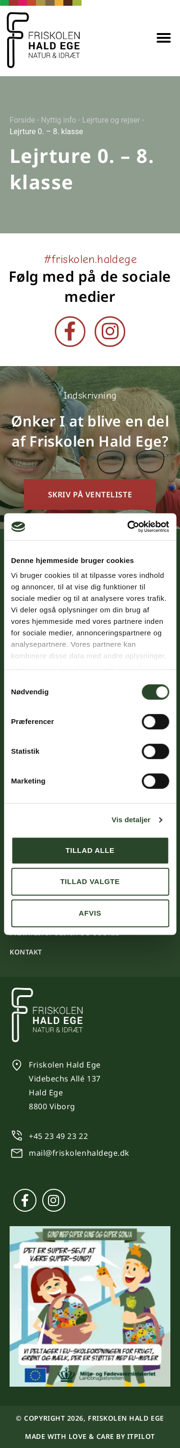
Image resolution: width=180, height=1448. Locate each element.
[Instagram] (110, 331)
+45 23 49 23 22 (58, 1136)
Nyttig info (58, 120)
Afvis (90, 913)
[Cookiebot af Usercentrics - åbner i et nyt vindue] (128, 526)
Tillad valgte (90, 881)
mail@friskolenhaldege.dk (79, 1153)
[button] (163, 37)
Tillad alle (89, 850)
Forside (22, 120)
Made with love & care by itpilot (90, 1436)
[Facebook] (70, 331)
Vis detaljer (131, 820)
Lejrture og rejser (111, 120)
